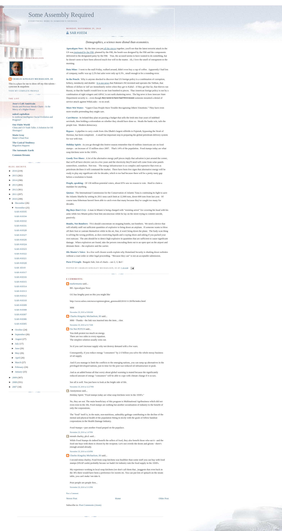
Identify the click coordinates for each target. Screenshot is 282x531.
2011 (14, 194)
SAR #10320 (20, 263)
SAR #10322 (20, 253)
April (18, 357)
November (20, 207)
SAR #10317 (20, 272)
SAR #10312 (20, 295)
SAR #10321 (20, 258)
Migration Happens (21, 145)
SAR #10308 (20, 309)
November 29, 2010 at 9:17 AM (81, 325)
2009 (14, 377)
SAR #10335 (20, 211)
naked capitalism (20, 114)
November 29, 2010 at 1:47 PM (81, 432)
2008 (14, 382)
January (19, 371)
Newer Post (71, 498)
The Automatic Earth (23, 150)
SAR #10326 (20, 239)
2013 (14, 184)
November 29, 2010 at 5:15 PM (81, 487)
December (20, 203)
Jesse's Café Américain (23, 103)
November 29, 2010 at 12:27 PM (82, 387)
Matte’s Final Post (20, 138)
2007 (14, 386)
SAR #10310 (20, 300)
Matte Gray (18, 135)
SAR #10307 (20, 314)
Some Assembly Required (61, 14)
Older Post (164, 498)
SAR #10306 (20, 319)
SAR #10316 (20, 277)
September (20, 334)
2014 (14, 180)
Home (118, 498)
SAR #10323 (20, 249)
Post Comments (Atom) (90, 505)
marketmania (76, 283)
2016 (14, 170)
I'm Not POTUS (77, 329)
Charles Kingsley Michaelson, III (85, 316)
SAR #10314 (20, 286)
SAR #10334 (78, 33)
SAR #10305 (20, 323)
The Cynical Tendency (23, 142)
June (17, 348)
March (18, 362)
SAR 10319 (19, 267)
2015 (14, 175)
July (17, 343)
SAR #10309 (20, 305)
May (17, 353)
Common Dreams (21, 155)
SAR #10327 (20, 235)
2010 (14, 198)
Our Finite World (21, 124)
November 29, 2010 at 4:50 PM (81, 451)
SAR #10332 (20, 221)
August (18, 339)
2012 (14, 189)
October (19, 329)
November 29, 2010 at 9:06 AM (81, 312)
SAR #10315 (20, 281)
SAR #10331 (20, 225)
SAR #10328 (20, 230)
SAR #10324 (20, 244)
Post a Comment (72, 493)
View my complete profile (24, 91)
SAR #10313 (20, 291)
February (19, 367)
